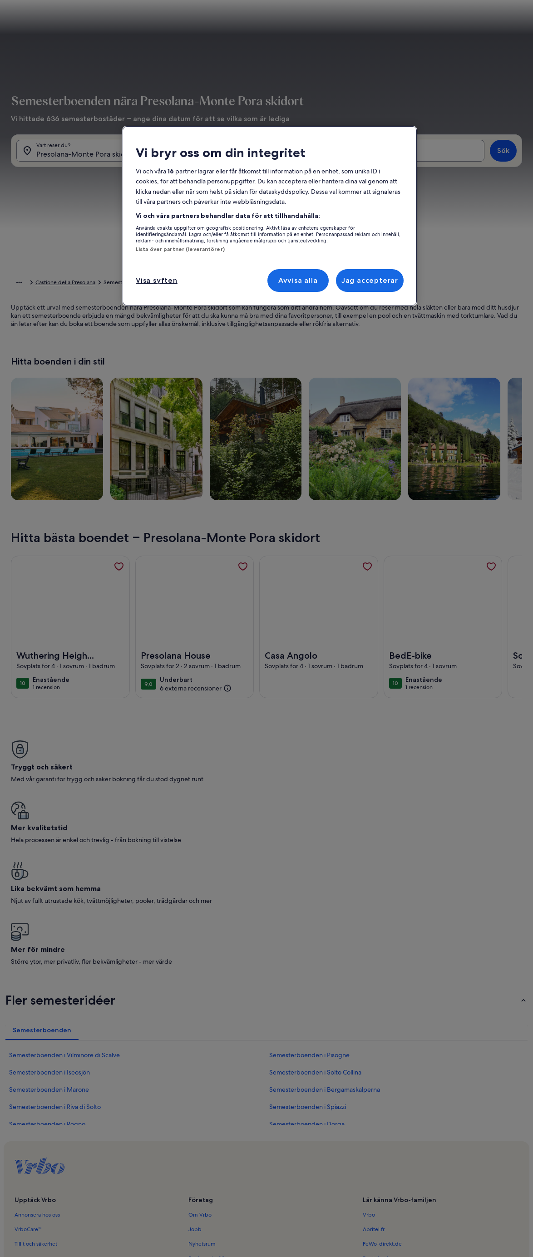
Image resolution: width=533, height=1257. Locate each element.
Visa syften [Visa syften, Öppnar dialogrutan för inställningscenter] (157, 280)
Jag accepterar (369, 280)
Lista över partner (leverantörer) (180, 249)
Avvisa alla (298, 280)
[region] (269, 216)
